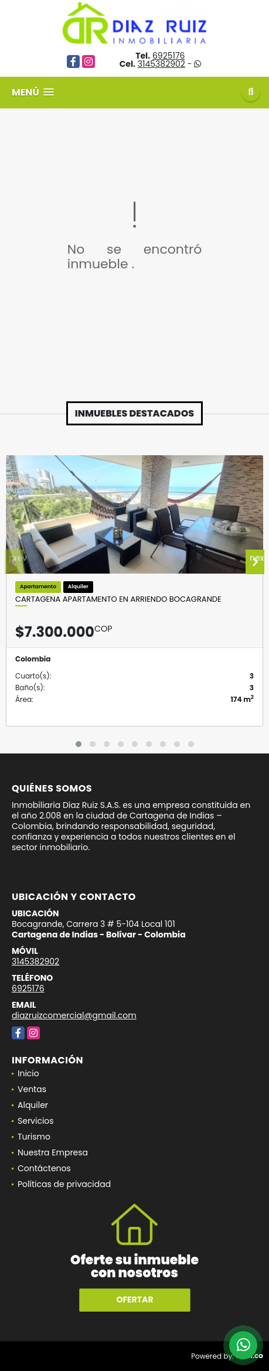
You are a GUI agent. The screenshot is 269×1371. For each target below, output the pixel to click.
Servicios (36, 1121)
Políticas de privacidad (64, 1184)
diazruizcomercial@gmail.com (74, 1015)
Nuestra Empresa (53, 1152)
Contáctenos (44, 1168)
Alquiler (33, 1105)
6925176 (168, 56)
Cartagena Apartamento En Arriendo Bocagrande (118, 599)
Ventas (32, 1089)
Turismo (34, 1136)
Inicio (28, 1073)
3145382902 (161, 64)
